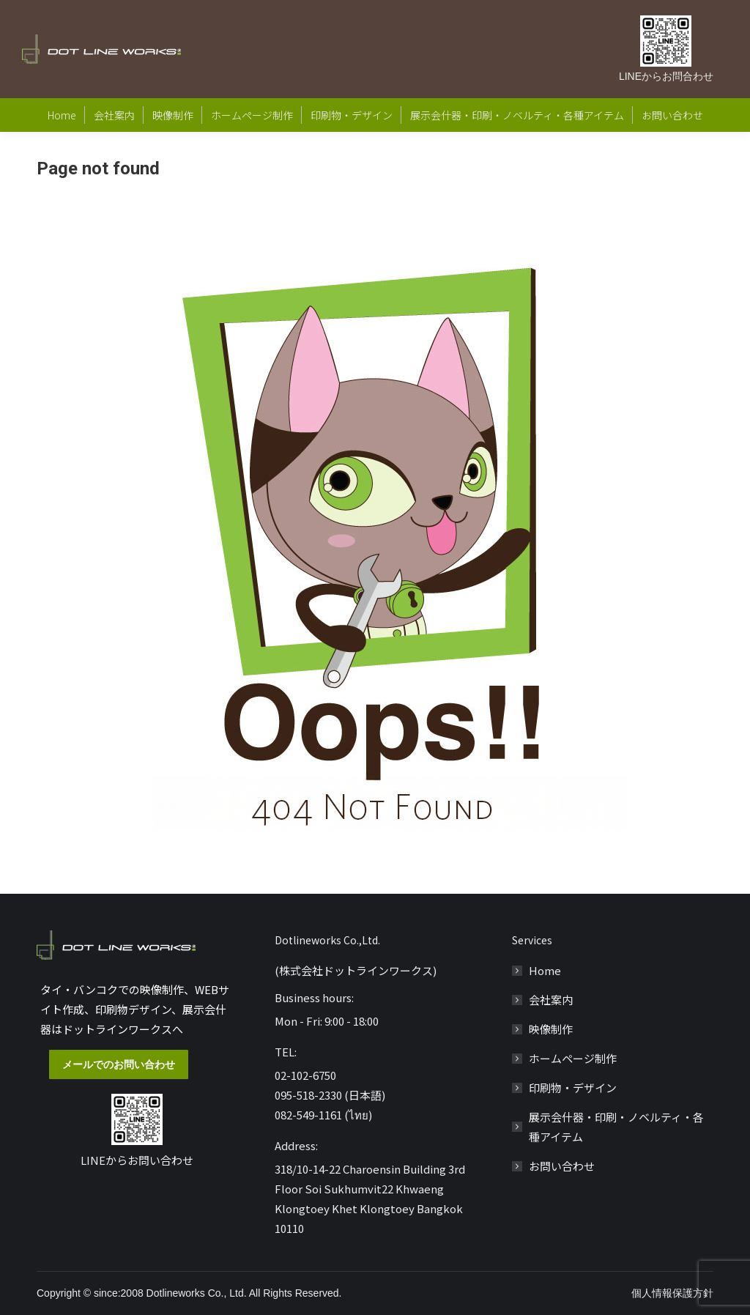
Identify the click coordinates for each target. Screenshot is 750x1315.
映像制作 (551, 1029)
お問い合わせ (562, 1166)
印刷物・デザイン (573, 1087)
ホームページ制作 (573, 1058)
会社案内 (551, 999)
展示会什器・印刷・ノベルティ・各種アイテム (616, 1126)
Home (545, 970)
